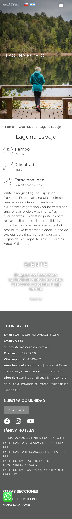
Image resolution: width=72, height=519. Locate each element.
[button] (61, 5)
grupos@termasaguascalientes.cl (26, 347)
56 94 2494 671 (32, 359)
